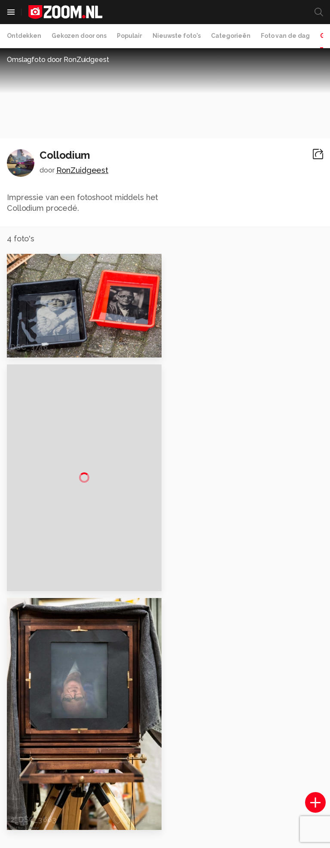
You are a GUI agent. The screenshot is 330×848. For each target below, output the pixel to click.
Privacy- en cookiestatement (223, 836)
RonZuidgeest (82, 170)
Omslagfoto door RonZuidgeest (58, 60)
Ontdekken (24, 35)
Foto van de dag (285, 35)
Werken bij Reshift (143, 836)
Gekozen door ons (79, 35)
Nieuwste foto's (177, 35)
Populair (129, 35)
